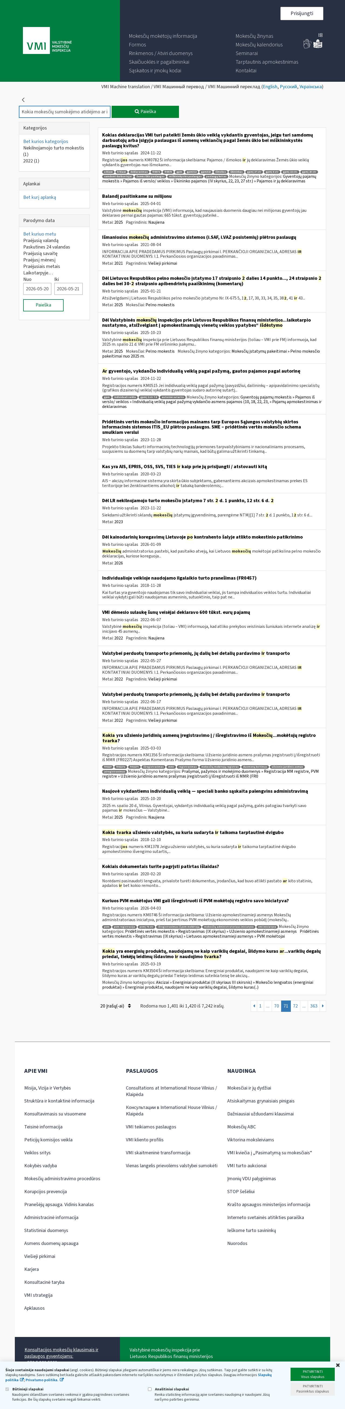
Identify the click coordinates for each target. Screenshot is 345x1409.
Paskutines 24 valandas (46, 247)
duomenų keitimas (255, 767)
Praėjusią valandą (40, 240)
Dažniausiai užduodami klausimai (260, 1114)
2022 (31, 161)
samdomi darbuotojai (118, 176)
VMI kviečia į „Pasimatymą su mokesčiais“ (269, 1152)
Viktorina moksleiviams (250, 1139)
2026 (118, 563)
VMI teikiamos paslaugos (151, 1127)
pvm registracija (124, 927)
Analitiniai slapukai (168, 1389)
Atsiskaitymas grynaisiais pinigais (261, 1101)
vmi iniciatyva (267, 927)
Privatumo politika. (42, 1380)
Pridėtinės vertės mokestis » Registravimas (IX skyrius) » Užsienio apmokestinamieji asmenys (211, 931)
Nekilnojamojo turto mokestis (53, 151)
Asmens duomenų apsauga (51, 1243)
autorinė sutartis (173, 397)
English (270, 86)
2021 (118, 263)
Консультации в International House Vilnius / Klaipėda (171, 1110)
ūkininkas (236, 172)
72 (295, 1006)
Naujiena (156, 222)
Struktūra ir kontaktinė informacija (59, 1101)
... (268, 1006)
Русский (288, 86)
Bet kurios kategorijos (45, 141)
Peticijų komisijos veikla (48, 1139)
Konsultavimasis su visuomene (55, 1114)
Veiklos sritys (37, 1152)
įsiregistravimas (114, 772)
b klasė (121, 172)
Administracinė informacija (51, 1217)
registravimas (188, 767)
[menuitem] (163, 36)
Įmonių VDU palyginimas (251, 1178)
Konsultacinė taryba (44, 1282)
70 (276, 1006)
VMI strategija (38, 1295)
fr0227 (108, 767)
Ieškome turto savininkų (251, 1230)
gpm (179, 172)
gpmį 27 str (254, 172)
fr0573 (168, 172)
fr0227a (120, 767)
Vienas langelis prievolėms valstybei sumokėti (172, 1165)
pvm (106, 927)
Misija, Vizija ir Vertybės (47, 1088)
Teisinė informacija (43, 1127)
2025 (118, 222)
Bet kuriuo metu (39, 234)
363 (314, 1006)
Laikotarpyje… (38, 273)
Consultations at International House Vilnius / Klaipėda (171, 1091)
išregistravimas (153, 767)
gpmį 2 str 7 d (148, 397)
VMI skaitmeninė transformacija (158, 1152)
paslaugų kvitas (216, 176)
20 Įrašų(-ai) (115, 1006)
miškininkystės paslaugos (185, 176)
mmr (171, 767)
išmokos (220, 172)
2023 (118, 522)
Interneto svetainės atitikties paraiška (265, 1217)
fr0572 (156, 172)
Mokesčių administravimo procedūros (62, 1178)
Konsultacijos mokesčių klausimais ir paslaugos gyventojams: (61, 1353)
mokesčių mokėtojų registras (220, 767)
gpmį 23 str (309, 172)
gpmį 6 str (272, 172)
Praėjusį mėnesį (39, 260)
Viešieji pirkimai (162, 263)
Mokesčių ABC (241, 1127)
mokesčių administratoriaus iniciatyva (229, 927)
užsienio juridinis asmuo (287, 767)
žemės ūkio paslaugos (150, 176)
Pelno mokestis (160, 305)
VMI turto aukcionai (247, 1165)
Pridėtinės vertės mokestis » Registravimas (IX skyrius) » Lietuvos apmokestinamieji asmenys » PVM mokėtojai (210, 933)
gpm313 (206, 172)
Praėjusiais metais (41, 266)
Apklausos (34, 1308)
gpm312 (191, 172)
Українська (310, 86)
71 (286, 1006)
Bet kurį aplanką (39, 197)
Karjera (31, 1269)
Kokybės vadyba (40, 1165)
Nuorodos (237, 1243)
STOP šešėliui (241, 1191)
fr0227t (134, 767)
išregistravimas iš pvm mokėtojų (178, 927)
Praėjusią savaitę (40, 253)
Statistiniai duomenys (46, 1230)
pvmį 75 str (146, 927)
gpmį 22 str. (290, 172)
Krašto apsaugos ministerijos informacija (268, 1204)
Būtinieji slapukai (24, 1389)
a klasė (108, 172)
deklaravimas (139, 172)
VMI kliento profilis (145, 1139)
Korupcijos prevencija (45, 1191)
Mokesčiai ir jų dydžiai (249, 1088)
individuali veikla (125, 397)
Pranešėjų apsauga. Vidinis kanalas (59, 1204)
